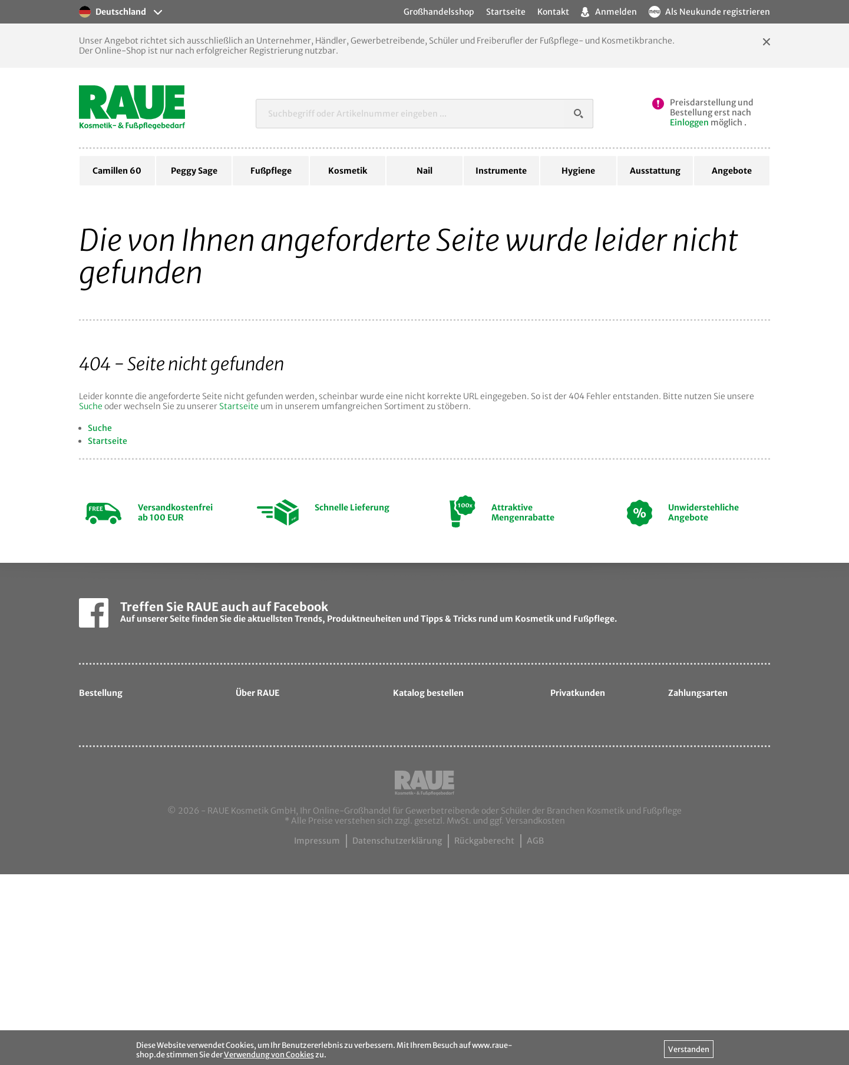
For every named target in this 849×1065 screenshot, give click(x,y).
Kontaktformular (279, 881)
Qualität (261, 766)
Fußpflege (271, 170)
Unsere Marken (275, 786)
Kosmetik (347, 170)
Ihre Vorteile (112, 804)
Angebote (732, 170)
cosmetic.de (584, 827)
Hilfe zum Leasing (123, 747)
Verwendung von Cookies (269, 1054)
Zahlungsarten (117, 786)
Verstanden (688, 1049)
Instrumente (501, 170)
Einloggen (689, 122)
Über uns (263, 747)
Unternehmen (273, 728)
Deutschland (112, 12)
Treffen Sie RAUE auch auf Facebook (224, 606)
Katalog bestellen (436, 798)
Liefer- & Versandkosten (137, 766)
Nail (424, 170)
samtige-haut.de (594, 846)
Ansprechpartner (279, 862)
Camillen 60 (117, 170)
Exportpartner (273, 823)
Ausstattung (655, 170)
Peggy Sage (194, 170)
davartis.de (582, 807)
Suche (91, 406)
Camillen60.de (274, 900)
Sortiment (265, 804)
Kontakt (553, 11)
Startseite (239, 406)
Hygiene (578, 170)
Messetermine (274, 843)
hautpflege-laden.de (601, 865)
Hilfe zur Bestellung (127, 728)
